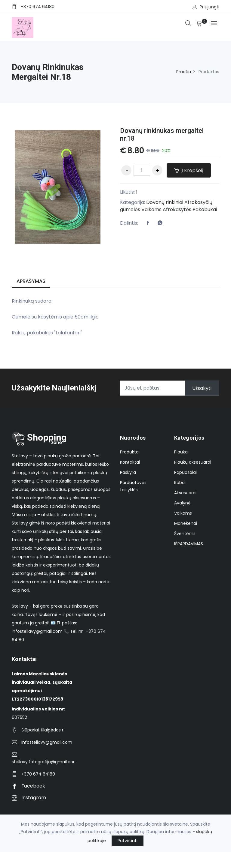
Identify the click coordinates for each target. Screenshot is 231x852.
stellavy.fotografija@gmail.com (43, 762)
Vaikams (151, 209)
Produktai (130, 452)
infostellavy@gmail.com (46, 742)
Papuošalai (185, 472)
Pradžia (183, 72)
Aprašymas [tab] (31, 281)
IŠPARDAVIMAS (188, 544)
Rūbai (180, 483)
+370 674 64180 (37, 7)
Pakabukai (204, 209)
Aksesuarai (185, 493)
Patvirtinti (127, 841)
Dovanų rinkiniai (164, 202)
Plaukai (181, 452)
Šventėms (185, 534)
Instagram (29, 797)
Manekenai (185, 523)
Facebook (28, 785)
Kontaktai (130, 462)
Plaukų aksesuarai (192, 462)
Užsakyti (201, 387)
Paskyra (128, 472)
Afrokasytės (177, 209)
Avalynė (182, 503)
